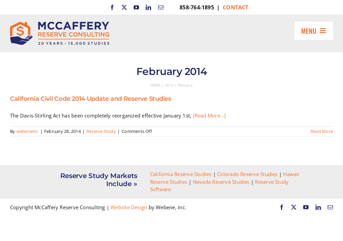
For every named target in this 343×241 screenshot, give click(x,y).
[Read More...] (209, 115)
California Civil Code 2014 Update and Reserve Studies (90, 98)
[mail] (160, 7)
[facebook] (112, 7)
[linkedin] (148, 7)
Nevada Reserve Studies (221, 181)
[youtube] (136, 7)
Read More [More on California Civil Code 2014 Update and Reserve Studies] (322, 131)
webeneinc (27, 131)
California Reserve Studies (181, 174)
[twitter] (124, 7)
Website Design (129, 207)
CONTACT (236, 7)
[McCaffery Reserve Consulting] (59, 24)
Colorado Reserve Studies (247, 174)
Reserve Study (101, 131)
